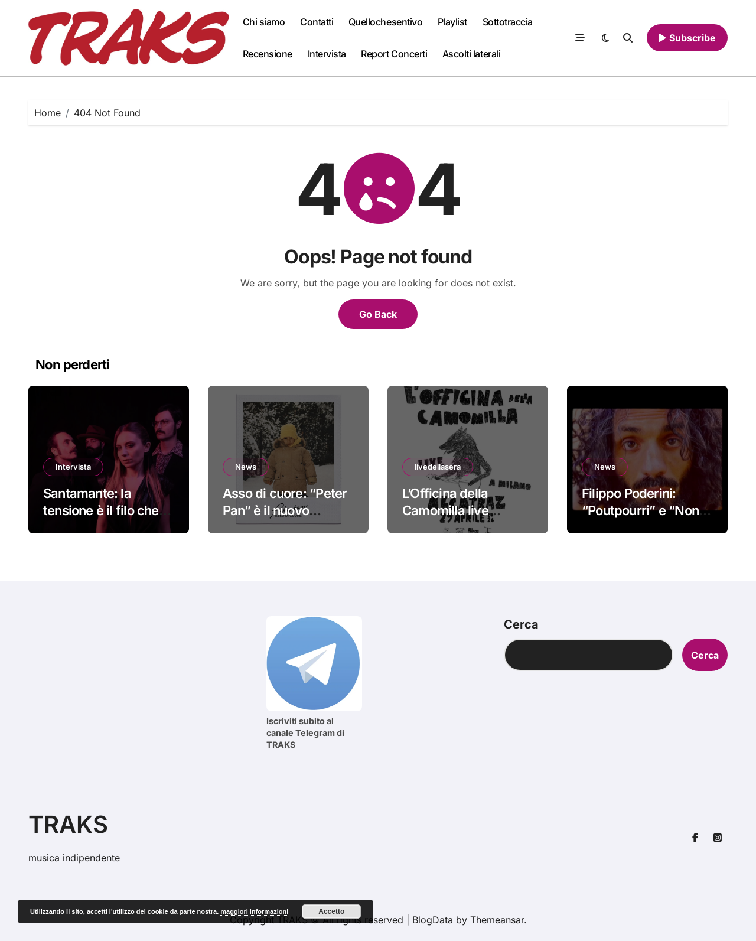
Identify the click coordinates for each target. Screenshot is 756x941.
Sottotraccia (508, 22)
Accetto (331, 911)
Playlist (452, 22)
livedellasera (438, 466)
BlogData (432, 920)
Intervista (327, 54)
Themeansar (497, 920)
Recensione (267, 54)
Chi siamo (264, 22)
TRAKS (68, 824)
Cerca (521, 624)
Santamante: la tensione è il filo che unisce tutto (101, 510)
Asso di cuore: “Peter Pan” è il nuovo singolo (285, 510)
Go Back (378, 314)
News (245, 466)
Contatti (316, 22)
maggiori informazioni (254, 911)
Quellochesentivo (385, 22)
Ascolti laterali (471, 54)
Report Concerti (394, 54)
